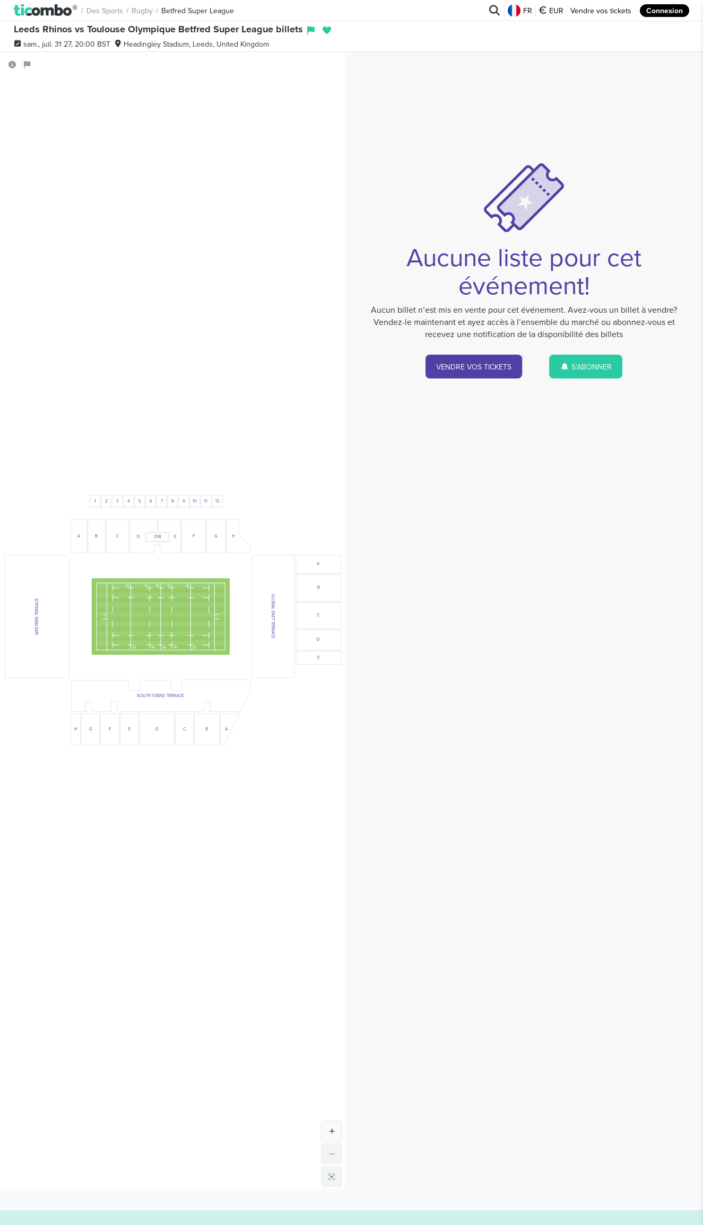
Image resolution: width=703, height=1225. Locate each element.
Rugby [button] (142, 10)
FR (520, 10)
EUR (551, 10)
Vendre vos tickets (600, 10)
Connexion (664, 10)
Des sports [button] (104, 10)
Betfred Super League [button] (197, 10)
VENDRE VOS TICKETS (473, 367)
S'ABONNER (586, 367)
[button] (46, 10)
